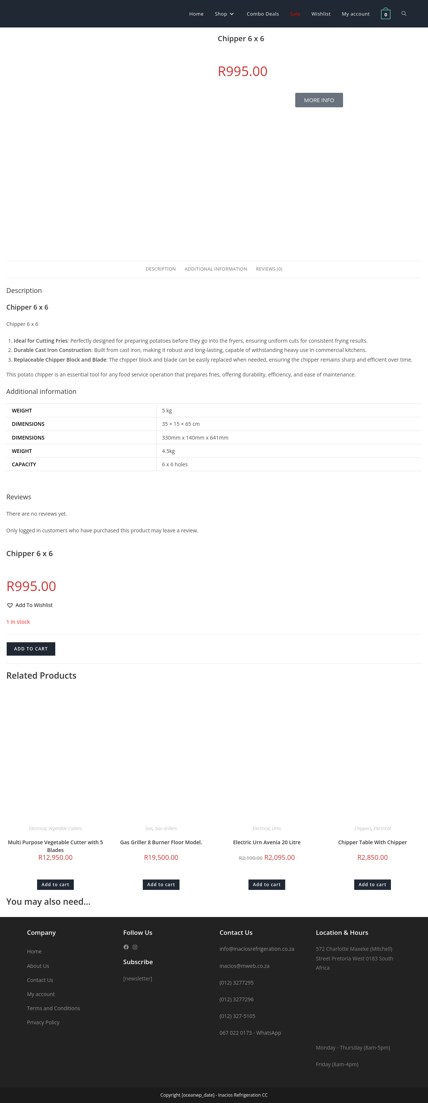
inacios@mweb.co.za (245, 965)
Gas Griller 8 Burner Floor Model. (161, 842)
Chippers (363, 828)
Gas (149, 828)
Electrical (37, 828)
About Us (38, 965)
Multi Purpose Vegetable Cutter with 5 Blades (55, 846)
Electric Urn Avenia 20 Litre (267, 842)
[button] (29, 605)
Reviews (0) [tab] (269, 269)
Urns (276, 828)
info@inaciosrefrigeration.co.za (257, 948)
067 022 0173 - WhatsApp (250, 1032)
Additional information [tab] (216, 269)
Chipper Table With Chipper (372, 842)
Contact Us (40, 979)
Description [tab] (161, 269)
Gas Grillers (166, 828)
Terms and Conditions (53, 1008)
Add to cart (31, 649)
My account (41, 994)
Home (34, 951)
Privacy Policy (43, 1022)
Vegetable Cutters (65, 828)
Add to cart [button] (55, 884)
